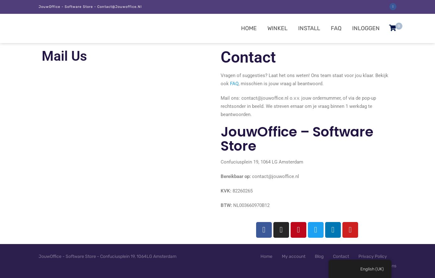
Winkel (277, 28)
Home (249, 28)
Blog (319, 256)
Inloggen (366, 28)
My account (293, 256)
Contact (341, 256)
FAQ (336, 28)
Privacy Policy (372, 256)
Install (309, 28)
